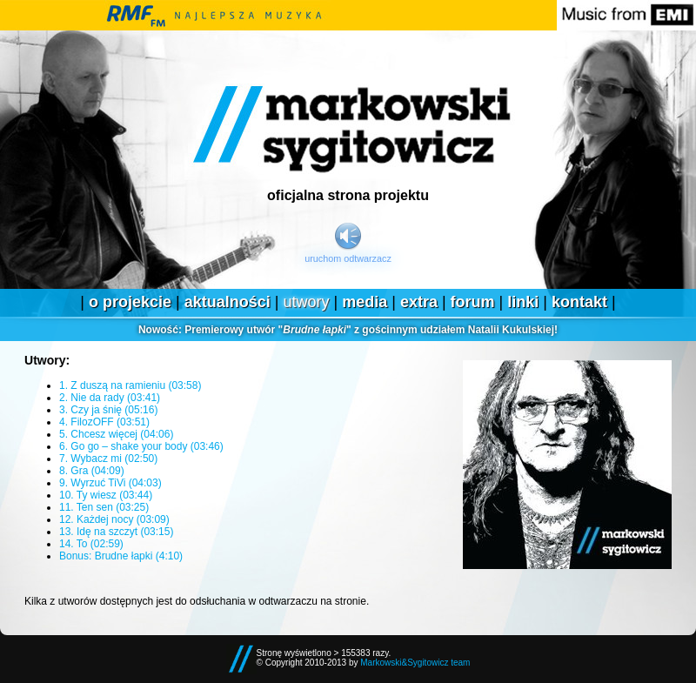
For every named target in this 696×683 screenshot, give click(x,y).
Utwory (306, 302)
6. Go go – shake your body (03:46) (141, 446)
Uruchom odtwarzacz (348, 258)
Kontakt (579, 302)
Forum (473, 302)
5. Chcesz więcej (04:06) (116, 434)
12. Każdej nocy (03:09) (114, 519)
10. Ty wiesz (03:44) (105, 495)
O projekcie (130, 302)
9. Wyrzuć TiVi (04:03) (110, 483)
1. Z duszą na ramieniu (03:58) (130, 385)
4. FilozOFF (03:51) (104, 422)
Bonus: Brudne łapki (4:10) (121, 556)
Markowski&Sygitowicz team (415, 662)
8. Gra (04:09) (91, 471)
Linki (523, 302)
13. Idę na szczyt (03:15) (116, 532)
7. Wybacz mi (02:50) (108, 458)
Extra (419, 302)
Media (364, 302)
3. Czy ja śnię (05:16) (108, 410)
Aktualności (227, 302)
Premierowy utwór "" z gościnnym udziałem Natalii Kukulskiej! (348, 330)
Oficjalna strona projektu (348, 195)
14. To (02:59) (91, 544)
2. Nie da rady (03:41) (109, 398)
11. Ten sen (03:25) (104, 507)
